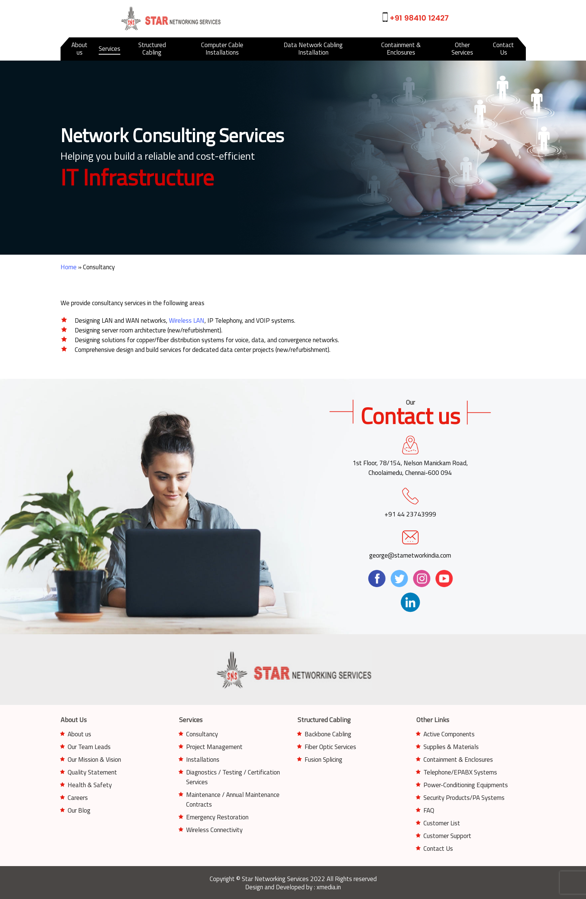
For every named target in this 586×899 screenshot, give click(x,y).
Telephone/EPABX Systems (460, 772)
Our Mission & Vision (94, 759)
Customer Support (447, 836)
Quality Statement (92, 772)
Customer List (441, 823)
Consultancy (202, 734)
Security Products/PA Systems (464, 798)
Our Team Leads (89, 747)
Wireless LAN (185, 320)
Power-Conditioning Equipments (465, 785)
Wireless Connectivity (214, 830)
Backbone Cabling (328, 734)
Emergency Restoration (217, 817)
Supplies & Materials (451, 747)
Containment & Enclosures (458, 759)
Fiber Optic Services (330, 747)
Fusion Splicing (323, 759)
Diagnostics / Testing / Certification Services (233, 777)
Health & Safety (90, 785)
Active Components (449, 734)
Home (69, 267)
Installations (202, 759)
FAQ (428, 810)
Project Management (214, 747)
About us (79, 734)
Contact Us (438, 848)
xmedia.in (329, 887)
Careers (78, 798)
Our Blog (79, 810)
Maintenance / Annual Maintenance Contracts (233, 799)
